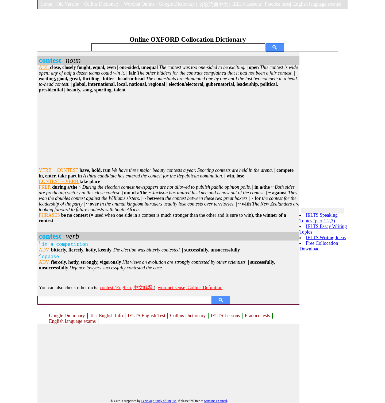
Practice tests (257, 315)
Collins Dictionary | (103, 4)
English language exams (72, 321)
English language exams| (317, 4)
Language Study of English (158, 401)
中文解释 (143, 287)
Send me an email (215, 401)
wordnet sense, (172, 287)
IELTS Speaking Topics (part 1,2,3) (318, 217)
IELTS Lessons (225, 315)
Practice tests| (278, 4)
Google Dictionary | (178, 4)
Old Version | (69, 4)
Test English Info (106, 315)
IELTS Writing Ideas (326, 237)
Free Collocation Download (318, 246)
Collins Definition (205, 287)
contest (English (115, 287)
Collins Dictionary (188, 315)
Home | (47, 4)
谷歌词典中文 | (214, 4)
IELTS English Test (146, 315)
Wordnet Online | (140, 4)
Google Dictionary (67, 315)
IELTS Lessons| (247, 4)
